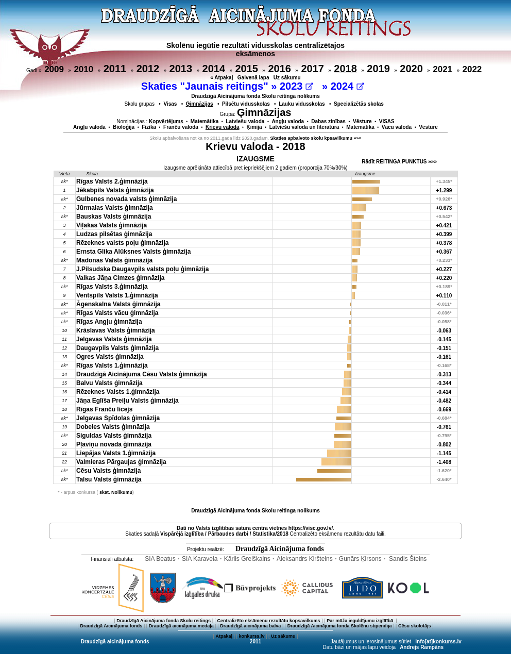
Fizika (149, 127)
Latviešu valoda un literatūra (304, 127)
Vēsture (362, 121)
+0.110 (444, 295)
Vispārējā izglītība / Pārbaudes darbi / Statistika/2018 (224, 534)
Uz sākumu (287, 77)
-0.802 (444, 444)
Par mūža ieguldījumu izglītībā (361, 620)
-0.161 (444, 357)
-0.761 (444, 427)
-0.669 (444, 409)
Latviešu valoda (245, 121)
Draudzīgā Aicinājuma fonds (279, 549)
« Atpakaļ (221, 77)
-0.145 (444, 339)
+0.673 (444, 208)
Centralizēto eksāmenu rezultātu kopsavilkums (268, 620)
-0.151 (444, 348)
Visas (170, 104)
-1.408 (444, 462)
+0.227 (444, 269)
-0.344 (444, 383)
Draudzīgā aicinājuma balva (250, 625)
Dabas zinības (328, 121)
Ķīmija (254, 127)
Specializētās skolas (359, 104)
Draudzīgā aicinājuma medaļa (181, 625)
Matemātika (204, 121)
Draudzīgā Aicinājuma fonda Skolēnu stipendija (339, 625)
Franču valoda (180, 127)
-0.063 (444, 331)
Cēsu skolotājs (414, 625)
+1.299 (444, 190)
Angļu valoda (287, 121)
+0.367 (444, 252)
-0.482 (444, 401)
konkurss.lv (251, 636)
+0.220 (444, 278)
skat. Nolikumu (115, 492)
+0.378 (444, 243)
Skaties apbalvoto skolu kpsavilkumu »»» (316, 138)
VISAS (387, 121)
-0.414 (444, 392)
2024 (347, 86)
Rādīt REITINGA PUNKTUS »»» (399, 161)
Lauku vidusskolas (302, 104)
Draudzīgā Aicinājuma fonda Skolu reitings (163, 620)
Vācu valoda (397, 127)
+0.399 (444, 234)
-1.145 (444, 453)
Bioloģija (123, 127)
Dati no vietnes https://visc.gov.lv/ (255, 528)
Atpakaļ (223, 636)
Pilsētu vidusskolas (246, 104)
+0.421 (444, 225)
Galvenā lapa (253, 77)
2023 (296, 86)
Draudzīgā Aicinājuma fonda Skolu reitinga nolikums (255, 96)
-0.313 (444, 374)
